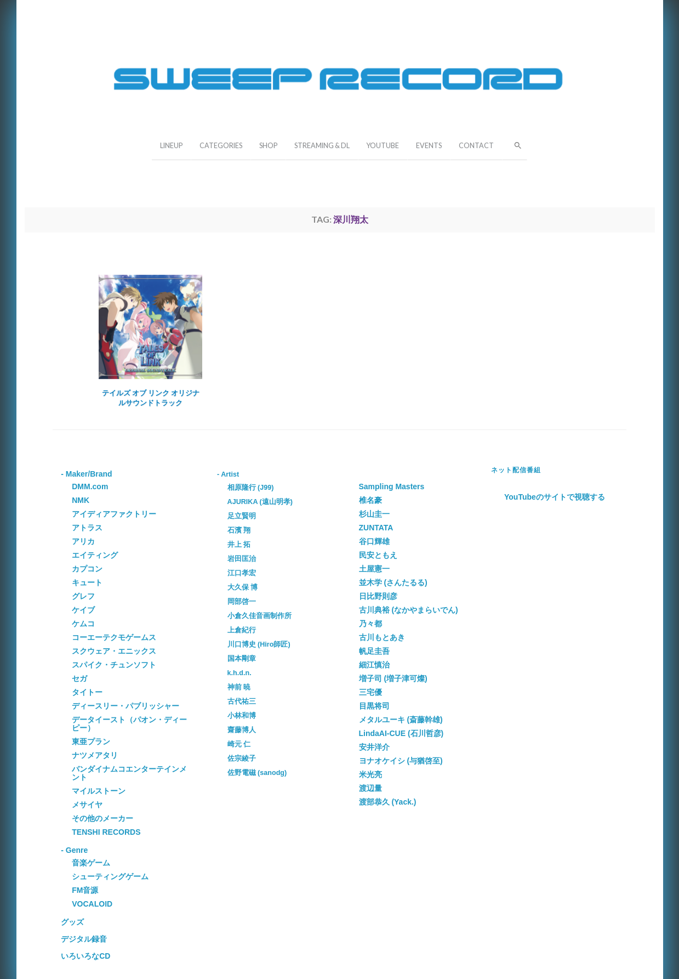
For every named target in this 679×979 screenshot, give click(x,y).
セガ (79, 678)
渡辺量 (370, 788)
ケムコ (83, 623)
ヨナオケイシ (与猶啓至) (401, 760)
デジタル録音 (84, 939)
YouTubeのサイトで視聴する (554, 497)
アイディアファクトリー (114, 514)
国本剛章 (241, 659)
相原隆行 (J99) (250, 487)
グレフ (83, 596)
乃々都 (370, 623)
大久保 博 (242, 587)
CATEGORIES (220, 146)
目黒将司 (374, 705)
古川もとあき (382, 637)
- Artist (228, 474)
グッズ (72, 922)
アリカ (83, 541)
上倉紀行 (241, 630)
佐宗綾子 (241, 758)
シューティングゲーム (110, 876)
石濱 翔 (239, 530)
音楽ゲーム (91, 862)
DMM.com (90, 486)
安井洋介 (374, 747)
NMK (80, 500)
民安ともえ (378, 555)
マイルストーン (98, 790)
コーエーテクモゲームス (114, 637)
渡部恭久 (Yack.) (387, 801)
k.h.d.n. (239, 673)
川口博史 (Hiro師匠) (258, 644)
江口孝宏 (241, 573)
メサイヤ (87, 804)
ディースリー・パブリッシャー (125, 705)
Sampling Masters (392, 486)
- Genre (74, 850)
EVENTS (429, 146)
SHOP (268, 146)
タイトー (87, 692)
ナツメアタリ (95, 755)
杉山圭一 (374, 514)
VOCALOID (92, 903)
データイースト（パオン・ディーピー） (129, 723)
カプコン (87, 568)
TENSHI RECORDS (106, 832)
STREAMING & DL (322, 146)
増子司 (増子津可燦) (393, 678)
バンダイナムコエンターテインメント (129, 773)
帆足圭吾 (374, 651)
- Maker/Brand (86, 473)
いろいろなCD (85, 956)
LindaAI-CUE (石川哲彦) (401, 733)
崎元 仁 (239, 744)
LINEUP (171, 146)
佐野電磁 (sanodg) (257, 773)
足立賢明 (241, 516)
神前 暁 (239, 687)
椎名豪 (370, 500)
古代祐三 (241, 701)
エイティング (95, 555)
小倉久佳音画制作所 (259, 616)
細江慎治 (374, 664)
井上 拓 (239, 544)
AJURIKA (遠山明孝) (260, 502)
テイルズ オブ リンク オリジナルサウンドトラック (150, 397)
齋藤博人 (241, 730)
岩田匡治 (241, 559)
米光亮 (370, 774)
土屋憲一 (374, 568)
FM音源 (85, 890)
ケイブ (83, 609)
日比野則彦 (378, 596)
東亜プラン (91, 741)
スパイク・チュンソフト (114, 664)
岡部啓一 (241, 601)
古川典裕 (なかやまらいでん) (408, 609)
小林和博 (241, 716)
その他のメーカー (102, 818)
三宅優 (370, 692)
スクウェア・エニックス (114, 651)
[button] (515, 144)
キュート (87, 582)
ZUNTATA (376, 527)
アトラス (87, 527)
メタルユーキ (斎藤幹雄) (401, 719)
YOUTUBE (383, 146)
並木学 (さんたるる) (393, 582)
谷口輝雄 (374, 541)
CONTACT (476, 146)
